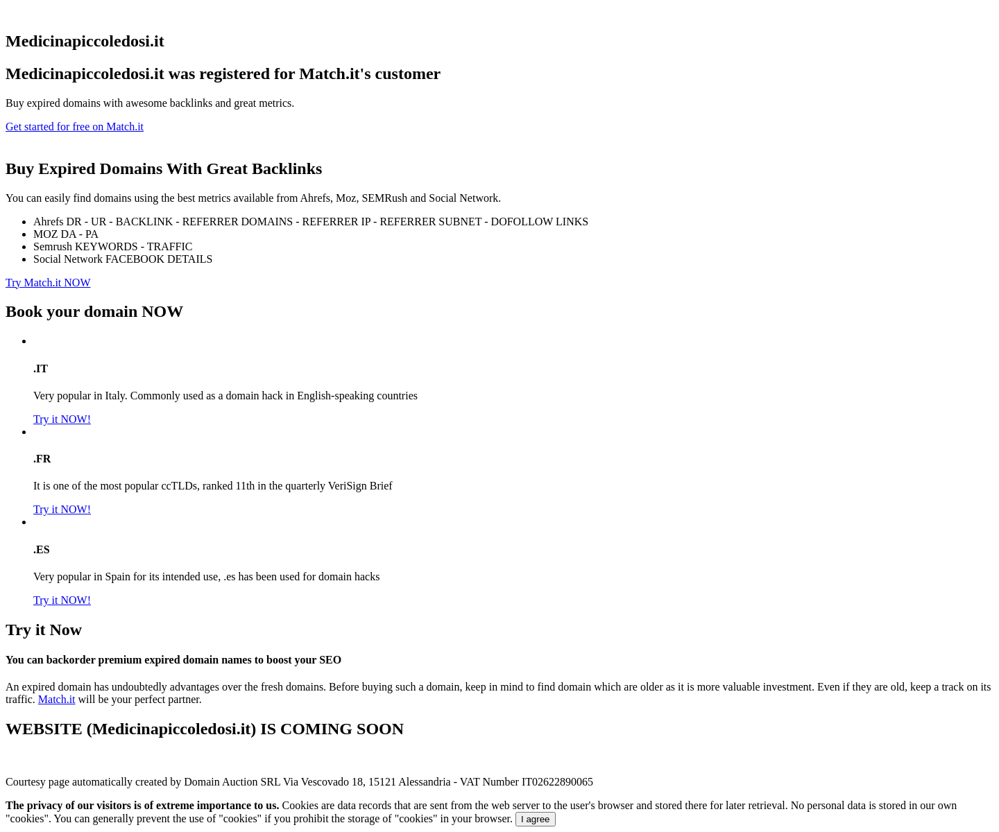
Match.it (57, 699)
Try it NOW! (62, 419)
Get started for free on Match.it (75, 126)
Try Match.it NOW (48, 282)
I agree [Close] (535, 819)
